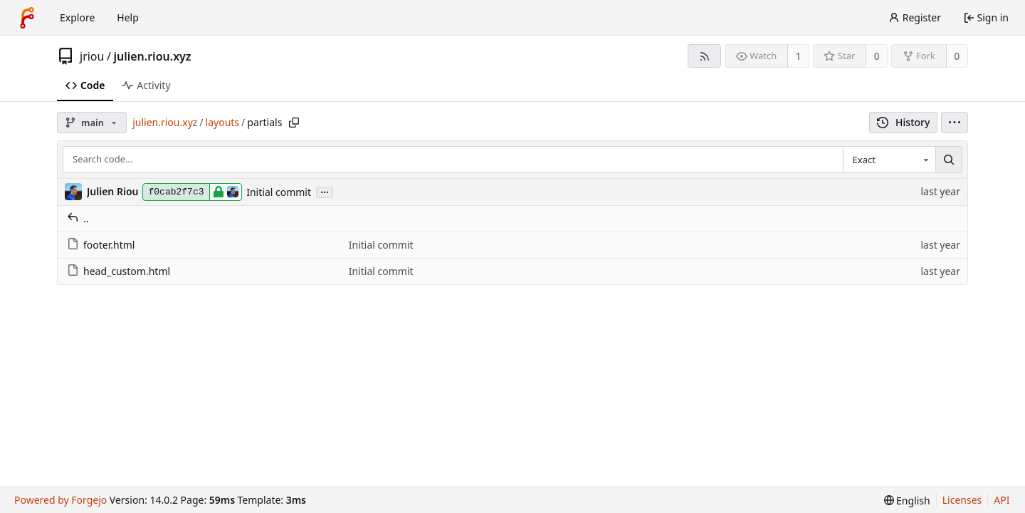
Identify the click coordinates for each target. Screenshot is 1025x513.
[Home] (27, 18)
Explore (77, 17)
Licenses (962, 500)
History (903, 122)
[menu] (954, 122)
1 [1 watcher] (798, 56)
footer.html (101, 245)
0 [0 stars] (877, 56)
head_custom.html (118, 271)
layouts (223, 122)
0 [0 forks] (957, 56)
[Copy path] (294, 123)
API (1001, 500)
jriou (92, 56)
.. (78, 218)
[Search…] (948, 159)
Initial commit (278, 192)
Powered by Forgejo (60, 500)
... (324, 191)
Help (128, 17)
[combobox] (889, 159)
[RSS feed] (704, 56)
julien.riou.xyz (152, 56)
